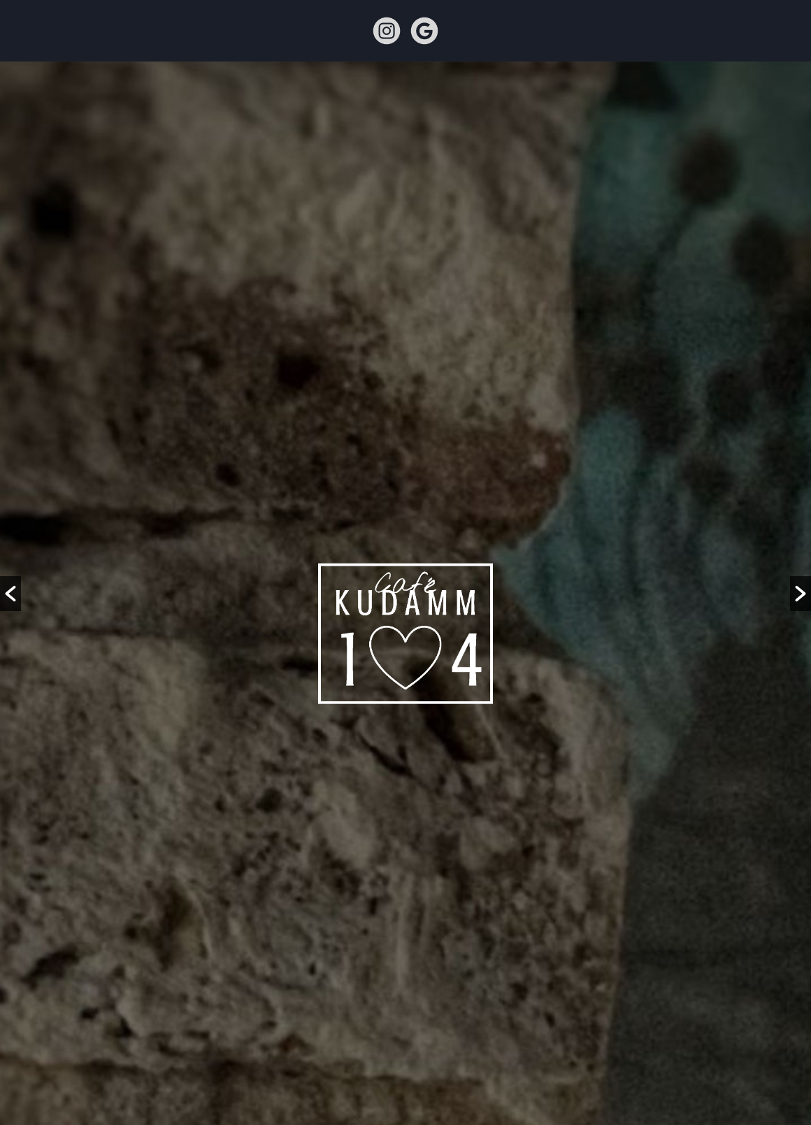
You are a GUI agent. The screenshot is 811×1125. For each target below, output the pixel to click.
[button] (10, 593)
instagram (387, 31)
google (424, 31)
